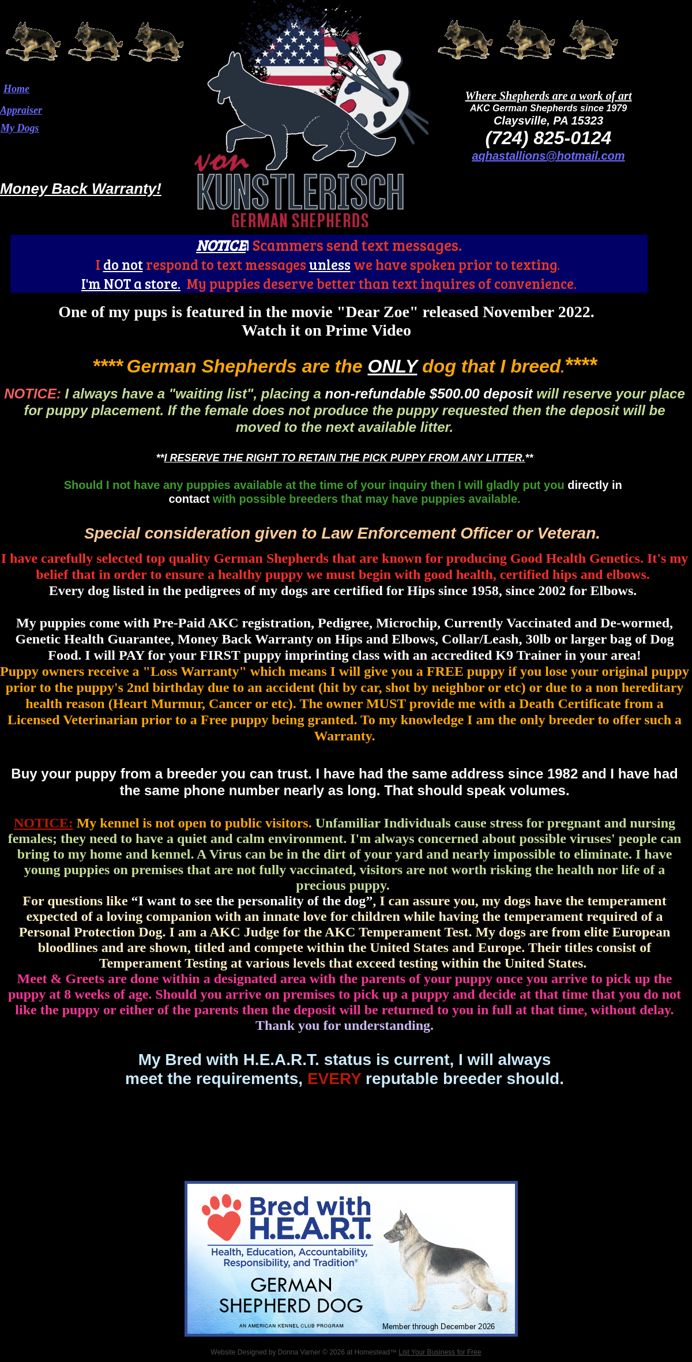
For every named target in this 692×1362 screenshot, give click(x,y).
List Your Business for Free (439, 1352)
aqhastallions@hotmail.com (548, 155)
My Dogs (20, 128)
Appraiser (21, 110)
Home (16, 89)
